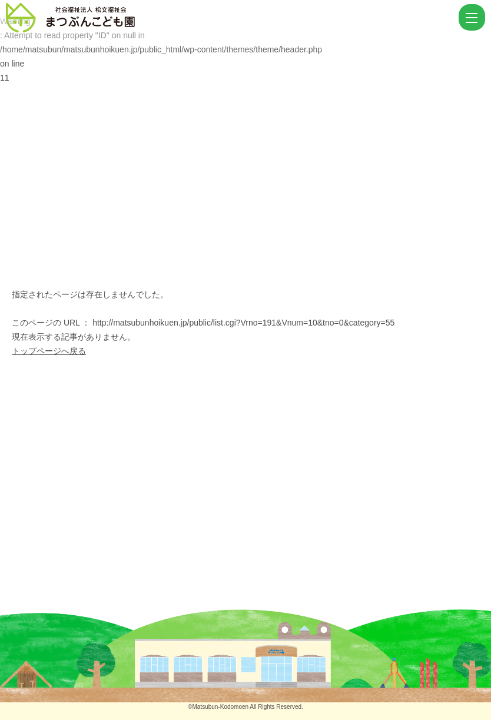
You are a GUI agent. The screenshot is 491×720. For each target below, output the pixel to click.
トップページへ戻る (49, 351)
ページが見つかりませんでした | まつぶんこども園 (231, 17)
